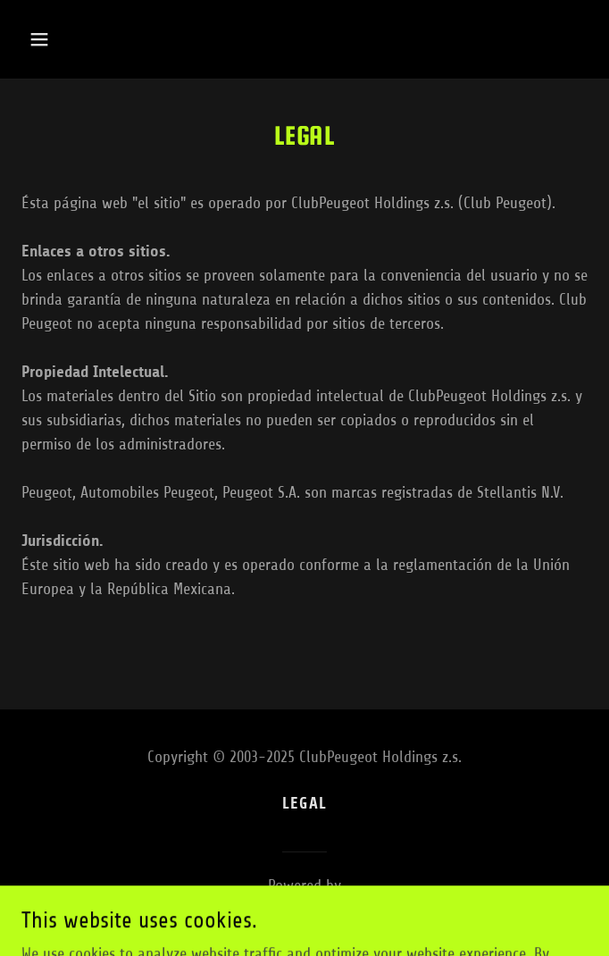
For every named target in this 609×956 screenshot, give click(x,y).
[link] (304, 910)
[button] (86, 39)
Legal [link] (304, 803)
